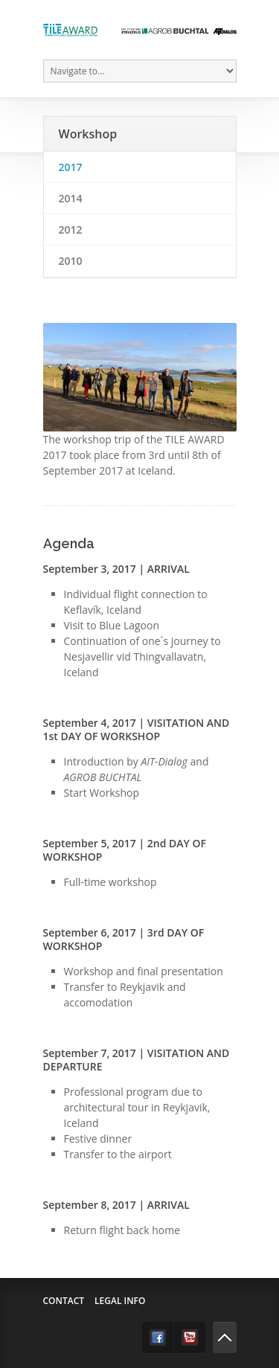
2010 (71, 261)
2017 (71, 167)
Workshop (88, 134)
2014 (71, 198)
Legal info (119, 1300)
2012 (71, 229)
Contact (64, 1300)
